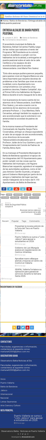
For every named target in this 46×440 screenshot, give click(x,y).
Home (4, 20)
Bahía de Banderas (18, 20)
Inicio (3, 379)
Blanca (27, 195)
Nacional (4, 398)
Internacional (6, 394)
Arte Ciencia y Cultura (10, 405)
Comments (34, 221)
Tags (24, 221)
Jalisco (3, 390)
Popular (15, 221)
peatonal (15, 197)
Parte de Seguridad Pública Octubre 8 (17, 205)
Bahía (9, 195)
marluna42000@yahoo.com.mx (15, 351)
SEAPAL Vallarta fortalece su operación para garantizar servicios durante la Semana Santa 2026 (28, 272)
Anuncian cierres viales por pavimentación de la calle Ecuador (28, 211)
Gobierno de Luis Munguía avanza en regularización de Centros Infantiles (28, 250)
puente (24, 197)
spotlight (34, 197)
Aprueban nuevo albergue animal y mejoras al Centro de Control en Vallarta (28, 260)
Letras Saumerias (8, 401)
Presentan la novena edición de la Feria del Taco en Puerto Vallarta (29, 228)
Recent (5, 221)
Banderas (18, 195)
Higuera (5, 197)
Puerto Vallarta (7, 383)
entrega (37, 195)
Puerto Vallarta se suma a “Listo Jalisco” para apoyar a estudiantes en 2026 (30, 239)
